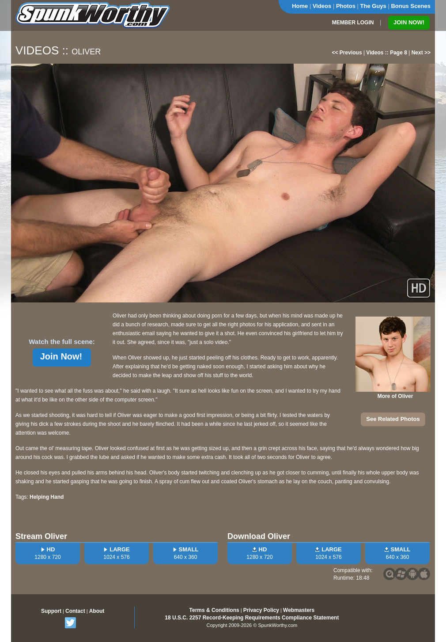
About (97, 611)
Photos (345, 6)
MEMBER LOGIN (353, 22)
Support (51, 611)
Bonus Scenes (411, 6)
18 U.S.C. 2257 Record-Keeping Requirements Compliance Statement (252, 618)
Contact (75, 611)
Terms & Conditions (214, 610)
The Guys (373, 6)
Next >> (421, 53)
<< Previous (347, 53)
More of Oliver (395, 396)
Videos (322, 6)
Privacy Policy (261, 610)
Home (300, 6)
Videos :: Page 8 (386, 53)
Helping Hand (47, 497)
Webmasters (298, 610)
